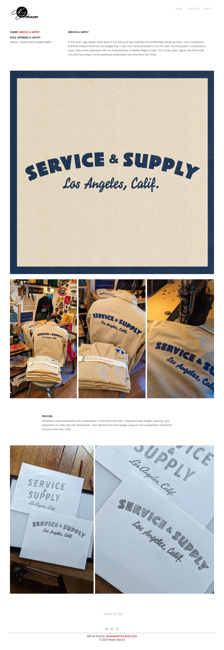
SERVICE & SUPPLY (29, 32)
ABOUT (208, 8)
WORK (179, 8)
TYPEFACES (193, 8)
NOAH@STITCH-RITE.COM (121, 636)
